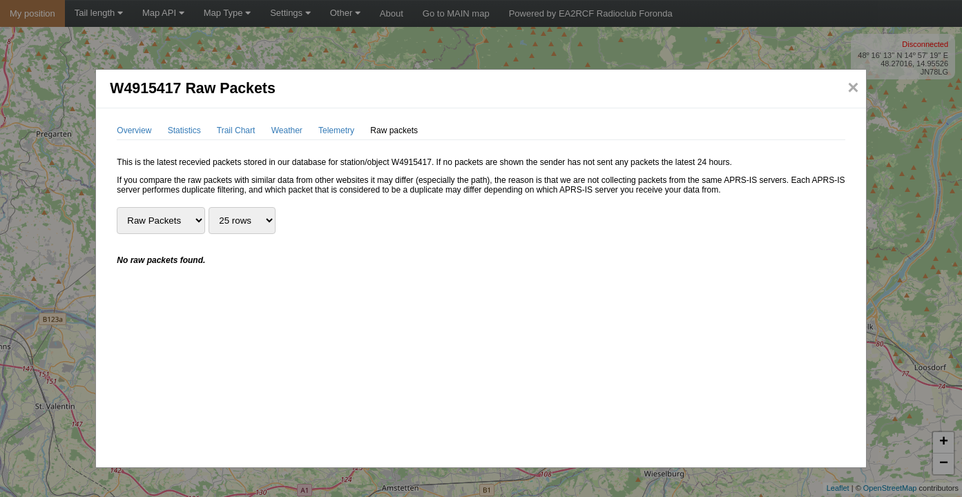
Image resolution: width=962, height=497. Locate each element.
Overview (134, 130)
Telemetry (336, 130)
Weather (286, 130)
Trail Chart (236, 130)
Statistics (184, 130)
